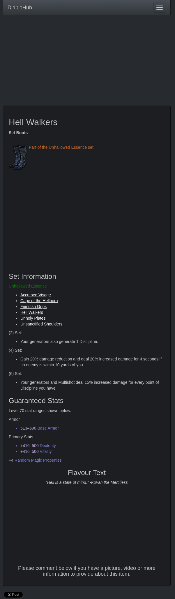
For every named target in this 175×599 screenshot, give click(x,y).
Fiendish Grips (33, 306)
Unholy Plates (32, 318)
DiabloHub (20, 7)
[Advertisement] (87, 62)
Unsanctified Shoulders (41, 324)
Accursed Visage (35, 295)
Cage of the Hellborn (39, 300)
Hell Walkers (31, 312)
